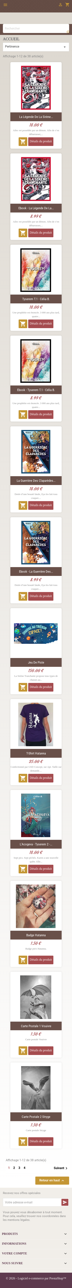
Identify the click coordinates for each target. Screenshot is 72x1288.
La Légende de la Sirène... (36, 117)
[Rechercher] (36, 28)
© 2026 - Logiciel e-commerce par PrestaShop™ (36, 1278)
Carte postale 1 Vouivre (36, 1026)
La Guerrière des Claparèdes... (36, 481)
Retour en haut (52, 1180)
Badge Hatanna (36, 935)
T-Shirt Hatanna (36, 753)
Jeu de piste (36, 662)
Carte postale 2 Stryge (36, 1117)
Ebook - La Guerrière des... (36, 571)
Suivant (61, 1168)
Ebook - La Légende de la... (36, 208)
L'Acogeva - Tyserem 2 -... (36, 844)
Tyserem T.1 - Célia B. (36, 299)
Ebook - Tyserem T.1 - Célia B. (36, 390)
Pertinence (36, 47)
